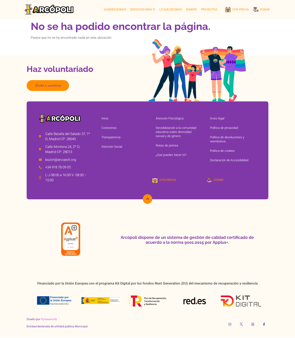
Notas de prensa (167, 145)
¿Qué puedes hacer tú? (171, 155)
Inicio (104, 118)
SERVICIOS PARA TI (142, 9)
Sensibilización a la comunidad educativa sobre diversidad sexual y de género (176, 132)
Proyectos (209, 9)
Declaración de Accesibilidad (229, 160)
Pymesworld (49, 319)
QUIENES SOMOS (115, 9)
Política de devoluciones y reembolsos (227, 139)
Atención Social (111, 146)
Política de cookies (222, 151)
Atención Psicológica (170, 118)
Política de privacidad (224, 128)
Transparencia (110, 137)
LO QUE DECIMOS (170, 9)
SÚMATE (191, 9)
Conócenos (109, 128)
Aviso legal (217, 118)
